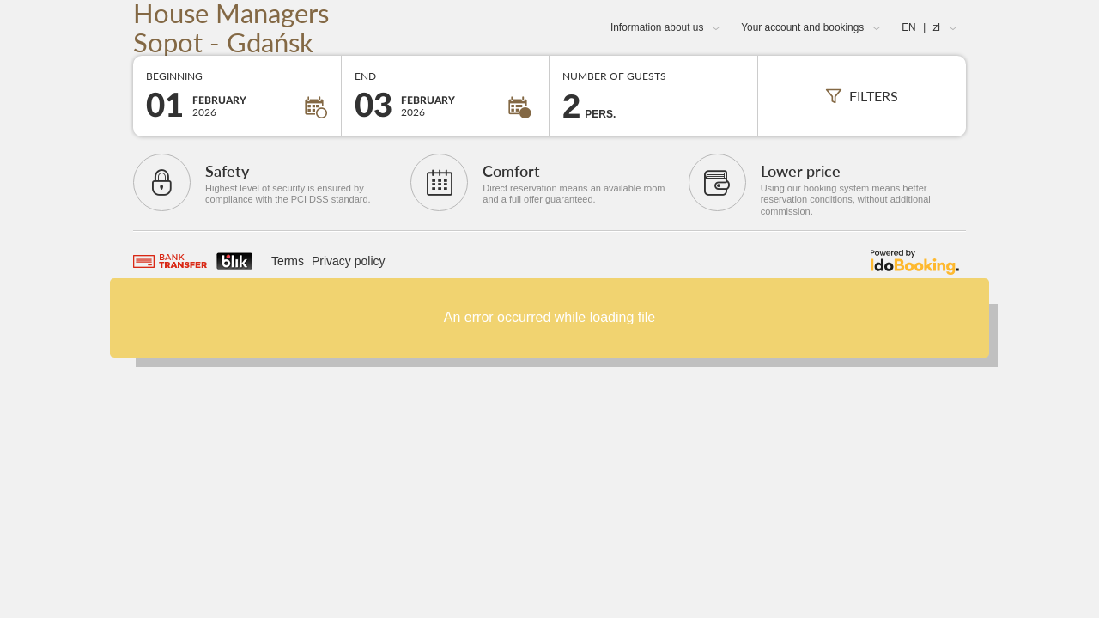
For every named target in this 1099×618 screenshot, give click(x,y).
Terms (287, 261)
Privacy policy (349, 261)
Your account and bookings (802, 27)
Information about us (656, 27)
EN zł (921, 27)
